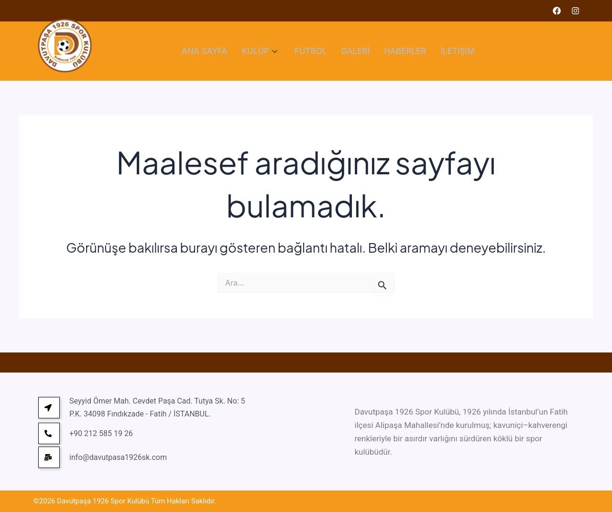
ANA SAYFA (205, 51)
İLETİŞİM (457, 51)
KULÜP (259, 51)
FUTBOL (311, 51)
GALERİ (355, 51)
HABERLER (405, 51)
